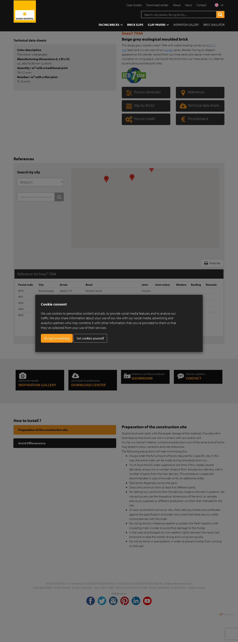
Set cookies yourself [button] (90, 338)
